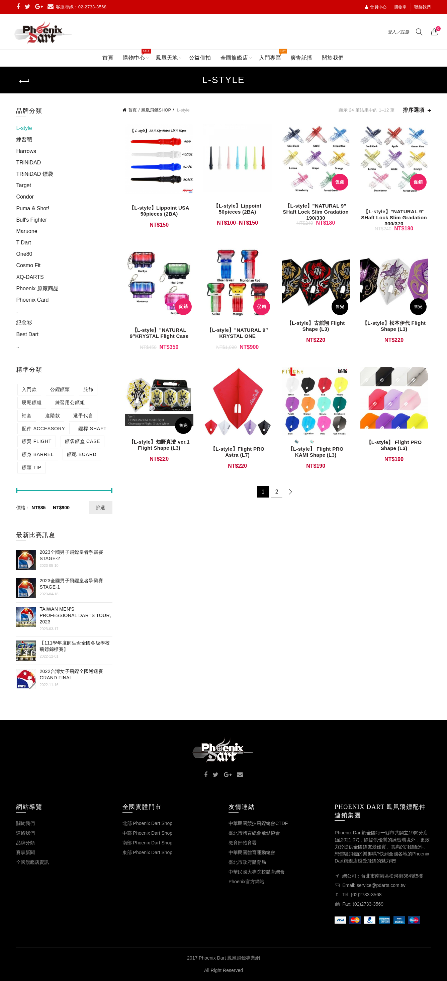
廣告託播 (301, 58)
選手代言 (83, 415)
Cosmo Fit (28, 265)
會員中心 (376, 7)
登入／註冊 (398, 31)
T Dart (23, 242)
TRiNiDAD (28, 162)
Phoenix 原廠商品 (37, 288)
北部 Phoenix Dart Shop (147, 823)
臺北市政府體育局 (247, 862)
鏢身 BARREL (38, 454)
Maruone (26, 231)
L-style (24, 128)
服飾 (88, 389)
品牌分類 (25, 842)
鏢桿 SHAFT (92, 428)
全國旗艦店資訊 (32, 862)
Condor (24, 197)
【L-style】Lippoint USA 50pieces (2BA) (157, 212)
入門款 (29, 389)
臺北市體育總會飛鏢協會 (254, 833)
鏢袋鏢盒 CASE (82, 441)
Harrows (26, 151)
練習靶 (24, 139)
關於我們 (333, 58)
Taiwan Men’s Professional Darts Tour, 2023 (75, 615)
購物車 (400, 7)
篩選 (100, 507)
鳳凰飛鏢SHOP (156, 109)
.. (17, 346)
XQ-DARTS (29, 277)
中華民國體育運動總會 (252, 852)
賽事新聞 (25, 852)
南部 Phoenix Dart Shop (147, 842)
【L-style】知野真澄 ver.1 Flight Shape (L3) (156, 449)
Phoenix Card (32, 300)
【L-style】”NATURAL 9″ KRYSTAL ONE (236, 336)
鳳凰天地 (167, 58)
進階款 (52, 415)
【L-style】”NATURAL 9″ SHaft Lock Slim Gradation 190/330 (316, 213)
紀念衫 (24, 322)
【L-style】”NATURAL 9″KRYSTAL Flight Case (157, 336)
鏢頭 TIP (31, 467)
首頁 (107, 58)
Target (23, 185)
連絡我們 (25, 833)
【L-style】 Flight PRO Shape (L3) (396, 449)
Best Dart (27, 334)
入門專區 (272, 55)
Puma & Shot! (32, 208)
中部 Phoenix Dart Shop (147, 833)
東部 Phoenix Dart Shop (147, 852)
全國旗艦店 (234, 58)
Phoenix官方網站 (246, 881)
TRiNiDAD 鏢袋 (34, 174)
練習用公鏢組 (70, 402)
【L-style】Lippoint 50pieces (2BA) (237, 210)
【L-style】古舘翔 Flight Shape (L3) (316, 328)
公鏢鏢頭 (60, 389)
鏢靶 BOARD (81, 454)
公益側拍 (200, 58)
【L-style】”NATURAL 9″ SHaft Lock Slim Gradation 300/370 (396, 219)
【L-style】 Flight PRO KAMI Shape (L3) (316, 456)
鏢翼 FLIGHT (37, 441)
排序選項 (413, 110)
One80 (24, 254)
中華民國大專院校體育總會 (257, 872)
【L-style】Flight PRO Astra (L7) (236, 456)
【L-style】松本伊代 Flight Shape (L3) (396, 328)
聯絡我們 (422, 7)
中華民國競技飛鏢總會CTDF (258, 823)
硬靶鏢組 (31, 402)
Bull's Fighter (31, 220)
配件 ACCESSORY (43, 428)
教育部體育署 (243, 842)
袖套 (27, 415)
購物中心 (136, 55)
